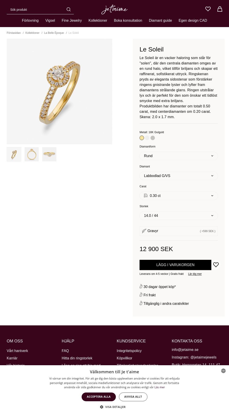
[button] (114, 407)
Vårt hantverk (17, 351)
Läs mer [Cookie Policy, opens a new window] (160, 387)
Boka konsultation (128, 20)
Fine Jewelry (72, 20)
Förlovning (30, 20)
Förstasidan (14, 32)
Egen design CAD (193, 20)
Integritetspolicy (129, 351)
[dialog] (114, 389)
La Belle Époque (54, 32)
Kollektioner (98, 20)
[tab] (14, 154)
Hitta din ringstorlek (77, 358)
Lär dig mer (195, 273)
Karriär (12, 358)
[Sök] (69, 9)
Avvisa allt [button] (133, 397)
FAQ (65, 351)
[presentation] (14, 154)
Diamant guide (160, 20)
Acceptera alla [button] (99, 397)
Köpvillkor (124, 358)
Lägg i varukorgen (175, 265)
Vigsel (50, 20)
